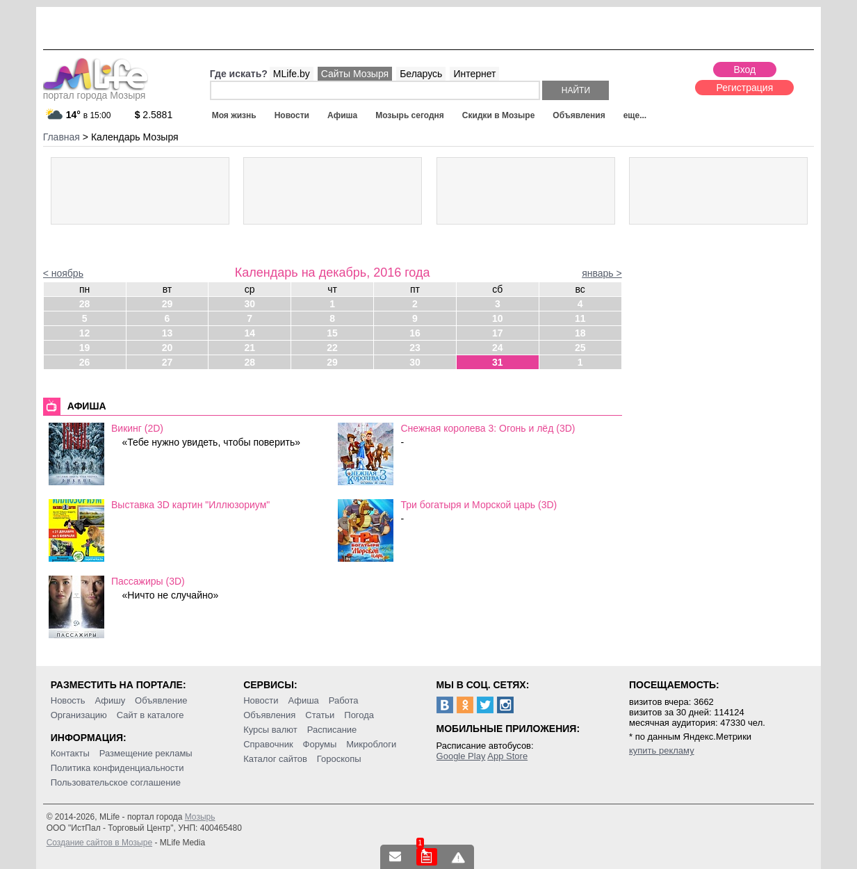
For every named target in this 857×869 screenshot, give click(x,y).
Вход (745, 69)
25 (580, 347)
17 (497, 333)
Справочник (268, 744)
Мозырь (200, 817)
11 (580, 318)
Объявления (579, 115)
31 (497, 362)
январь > (602, 273)
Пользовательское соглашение (116, 782)
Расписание (332, 729)
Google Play (461, 756)
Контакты (70, 753)
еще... (634, 115)
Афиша (342, 115)
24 (497, 347)
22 (332, 347)
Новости (292, 115)
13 (167, 333)
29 (167, 303)
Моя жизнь (234, 115)
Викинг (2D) (137, 428)
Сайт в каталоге (150, 715)
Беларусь (421, 73)
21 (249, 347)
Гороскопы (339, 759)
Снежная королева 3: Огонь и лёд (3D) (487, 428)
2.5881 (154, 114)
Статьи (319, 715)
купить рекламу (661, 750)
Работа (344, 700)
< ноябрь (63, 273)
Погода (359, 715)
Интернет (474, 73)
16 (415, 333)
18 (580, 333)
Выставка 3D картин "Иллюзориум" (190, 504)
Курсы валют (270, 729)
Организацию (79, 715)
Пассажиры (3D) (148, 581)
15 (332, 333)
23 (415, 347)
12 (84, 333)
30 (249, 303)
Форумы (320, 744)
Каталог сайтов (275, 759)
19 (84, 347)
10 (497, 318)
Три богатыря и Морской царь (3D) (478, 504)
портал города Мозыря (95, 91)
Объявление (161, 700)
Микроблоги (371, 744)
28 (84, 303)
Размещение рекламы (146, 753)
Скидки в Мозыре (498, 115)
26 (84, 362)
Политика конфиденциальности (117, 768)
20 (167, 347)
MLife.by (291, 73)
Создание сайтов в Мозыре (99, 842)
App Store (507, 756)
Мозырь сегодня (409, 115)
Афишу (110, 700)
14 (249, 333)
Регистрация (744, 87)
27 (167, 362)
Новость (68, 700)
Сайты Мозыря (355, 73)
